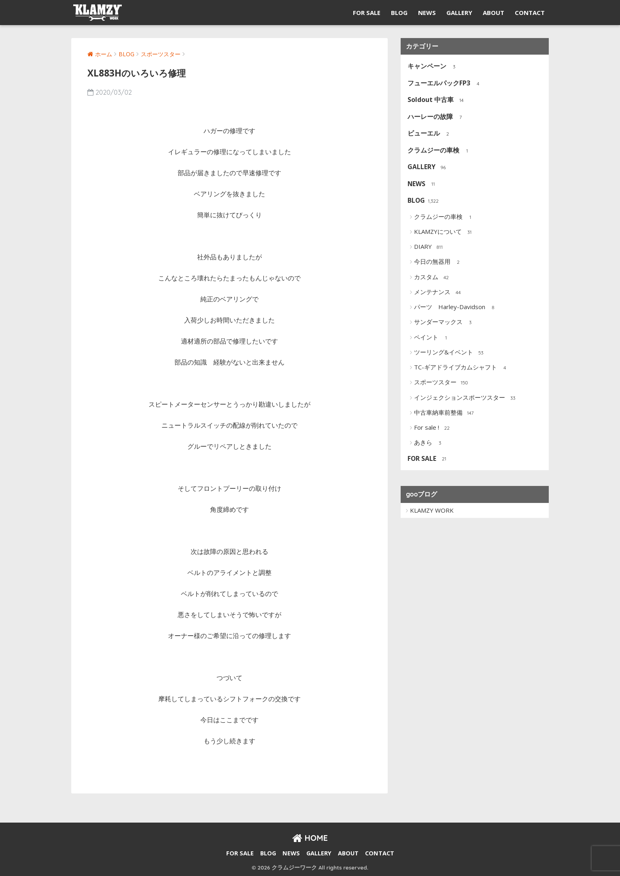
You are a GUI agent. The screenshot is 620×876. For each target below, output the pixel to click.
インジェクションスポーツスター (466, 398)
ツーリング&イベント (450, 353)
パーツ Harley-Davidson (456, 307)
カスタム (432, 277)
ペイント (432, 338)
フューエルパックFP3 (445, 83)
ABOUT (493, 12)
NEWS (427, 12)
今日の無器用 (438, 262)
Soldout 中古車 (437, 100)
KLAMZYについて (444, 232)
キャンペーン (433, 67)
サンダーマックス (444, 322)
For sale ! (433, 428)
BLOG (399, 12)
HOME (310, 838)
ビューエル (430, 134)
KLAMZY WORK (432, 510)
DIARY (429, 247)
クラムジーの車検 (440, 151)
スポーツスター (441, 383)
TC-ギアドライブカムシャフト (462, 368)
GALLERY (459, 12)
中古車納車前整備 (444, 413)
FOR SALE (366, 12)
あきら (429, 443)
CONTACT (530, 12)
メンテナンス (438, 292)
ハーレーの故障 (436, 117)
